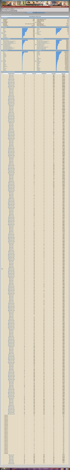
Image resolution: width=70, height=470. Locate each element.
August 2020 (11, 174)
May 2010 (11, 350)
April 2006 (11, 460)
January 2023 (11, 132)
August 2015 (11, 260)
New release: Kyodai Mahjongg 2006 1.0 (9, 41)
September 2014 (11, 276)
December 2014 (11, 271)
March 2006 (11, 462)
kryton (4, 62)
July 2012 (11, 313)
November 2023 (11, 118)
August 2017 (11, 225)
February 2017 (11, 234)
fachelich (38, 65)
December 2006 (11, 409)
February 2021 (11, 165)
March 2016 (11, 250)
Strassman (4, 68)
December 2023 (11, 116)
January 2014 (11, 287)
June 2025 (11, 90)
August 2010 (11, 346)
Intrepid (4, 28)
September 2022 (11, 138)
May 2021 (11, 161)
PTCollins (38, 69)
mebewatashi (5, 37)
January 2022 (11, 149)
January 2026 (11, 80)
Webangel (4, 34)
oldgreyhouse (5, 66)
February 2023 (11, 131)
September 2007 (11, 396)
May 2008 (11, 385)
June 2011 (11, 332)
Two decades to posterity (7, 44)
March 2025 (11, 95)
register (13, 9)
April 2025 (11, 93)
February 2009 (11, 372)
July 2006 (11, 456)
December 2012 (11, 306)
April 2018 (11, 214)
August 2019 (11, 191)
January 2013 (11, 304)
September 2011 (11, 327)
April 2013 (11, 300)
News (38, 30)
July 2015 (11, 261)
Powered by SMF (51, 468)
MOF (4, 67)
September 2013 (11, 293)
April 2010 (11, 352)
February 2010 (11, 355)
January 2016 (11, 253)
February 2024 (11, 113)
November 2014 (11, 273)
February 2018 (11, 217)
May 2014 (11, 281)
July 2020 (11, 175)
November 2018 (11, 204)
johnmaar (4, 70)
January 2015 (11, 270)
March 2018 (11, 215)
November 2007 (11, 393)
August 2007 (11, 398)
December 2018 (11, 202)
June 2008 (11, 383)
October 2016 (11, 240)
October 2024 (11, 102)
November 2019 (11, 187)
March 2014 (11, 284)
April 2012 (11, 317)
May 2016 (11, 247)
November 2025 (11, 83)
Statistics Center (9, 14)
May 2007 (11, 402)
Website (38, 32)
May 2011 (11, 333)
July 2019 (11, 192)
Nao (3, 29)
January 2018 (11, 218)
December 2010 (11, 340)
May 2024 (11, 109)
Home (4, 6)
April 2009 (11, 369)
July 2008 (11, 382)
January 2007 (11, 408)
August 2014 (11, 277)
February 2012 (11, 320)
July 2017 (11, 227)
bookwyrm (4, 64)
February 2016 (11, 251)
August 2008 (11, 380)
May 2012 (11, 316)
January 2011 (11, 339)
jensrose (4, 36)
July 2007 (11, 399)
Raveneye (4, 35)
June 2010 (11, 349)
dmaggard (4, 31)
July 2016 (11, 244)
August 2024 (11, 105)
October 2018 (11, 205)
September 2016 (11, 241)
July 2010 (11, 347)
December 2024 (11, 99)
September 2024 (11, 103)
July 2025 (11, 89)
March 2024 (11, 112)
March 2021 (11, 164)
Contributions (39, 34)
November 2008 (11, 376)
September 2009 (11, 362)
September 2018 (11, 207)
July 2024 (11, 106)
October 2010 (11, 343)
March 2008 (11, 388)
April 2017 (11, 231)
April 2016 (11, 248)
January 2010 (11, 356)
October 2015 (11, 257)
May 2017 (11, 230)
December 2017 (11, 220)
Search (38, 12)
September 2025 (11, 86)
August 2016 (11, 243)
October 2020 (11, 171)
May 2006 (11, 459)
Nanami (4, 69)
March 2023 (11, 129)
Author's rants (39, 31)
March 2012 (11, 319)
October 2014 (11, 274)
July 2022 (11, 141)
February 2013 (11, 303)
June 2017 (11, 228)
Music (13, 6)
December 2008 (11, 375)
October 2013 (11, 291)
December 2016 (11, 237)
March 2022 (11, 146)
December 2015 (11, 254)
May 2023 (11, 126)
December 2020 (11, 168)
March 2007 (11, 405)
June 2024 (11, 108)
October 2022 (11, 136)
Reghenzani (39, 68)
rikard (4, 58)
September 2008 (11, 379)
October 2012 (11, 309)
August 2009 (11, 363)
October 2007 (11, 395)
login (10, 9)
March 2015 (11, 267)
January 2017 (11, 235)
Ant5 (4, 33)
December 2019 (11, 185)
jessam (4, 32)
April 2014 (11, 283)
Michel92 (4, 61)
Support (38, 33)
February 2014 (11, 286)
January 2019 (11, 201)
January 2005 (11, 463)
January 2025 (11, 98)
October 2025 (11, 85)
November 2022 (11, 135)
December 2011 (11, 323)
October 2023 (11, 119)
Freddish (38, 63)
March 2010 (11, 353)
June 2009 (11, 366)
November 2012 (11, 307)
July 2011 (11, 330)
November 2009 (11, 359)
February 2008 (11, 389)
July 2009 (11, 365)
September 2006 (11, 413)
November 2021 (11, 152)
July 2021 (11, 158)
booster (4, 30)
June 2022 (11, 142)
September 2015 (11, 258)
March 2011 (11, 336)
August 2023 (11, 122)
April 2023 (11, 128)
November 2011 (11, 324)
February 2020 (11, 182)
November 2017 (11, 221)
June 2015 (11, 263)
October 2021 (11, 154)
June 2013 (11, 297)
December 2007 (11, 392)
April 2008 (11, 386)
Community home (29, 12)
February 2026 (11, 79)
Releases (38, 29)
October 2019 (11, 188)
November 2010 (11, 342)
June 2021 (11, 159)
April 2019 (11, 197)
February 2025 (11, 96)
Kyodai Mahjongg (3, 14)
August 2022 (11, 139)
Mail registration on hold (40, 44)
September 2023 (11, 121)
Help (34, 12)
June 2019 (11, 194)
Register (43, 12)
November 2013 (11, 290)
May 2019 (11, 195)
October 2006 (11, 412)
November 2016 (11, 238)
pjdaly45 (38, 67)
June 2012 (11, 314)
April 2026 (11, 76)
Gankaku (4, 60)
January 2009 (11, 373)
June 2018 (11, 211)
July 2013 (11, 296)
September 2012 (11, 310)
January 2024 (11, 115)
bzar (37, 55)
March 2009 (11, 370)
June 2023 (11, 125)
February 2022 (11, 148)
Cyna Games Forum (6, 0)
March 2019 (11, 198)
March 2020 (11, 181)
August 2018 (11, 208)
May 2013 (11, 299)
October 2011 (11, 326)
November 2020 (11, 169)
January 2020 (11, 184)
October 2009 (11, 360)
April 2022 (11, 145)
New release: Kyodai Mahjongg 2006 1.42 (9, 43)
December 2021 (11, 151)
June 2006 (11, 457)
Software (38, 28)
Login (40, 12)
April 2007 (11, 403)
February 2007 (11, 406)
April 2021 (11, 162)
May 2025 (11, 92)
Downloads (9, 6)
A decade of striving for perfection (8, 42)
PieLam (22, 8)
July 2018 (11, 210)
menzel (4, 59)
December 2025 (11, 82)
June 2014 (11, 280)
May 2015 (11, 264)
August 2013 (11, 294)
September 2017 (11, 224)
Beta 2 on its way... (6, 40)
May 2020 (11, 178)
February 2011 (11, 337)
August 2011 (11, 329)
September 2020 (11, 172)
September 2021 (11, 155)
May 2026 (11, 75)
